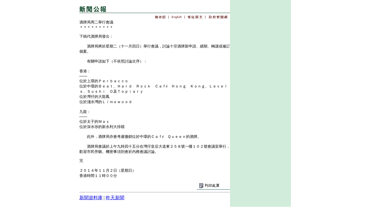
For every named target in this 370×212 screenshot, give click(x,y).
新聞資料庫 (91, 197)
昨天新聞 (115, 197)
